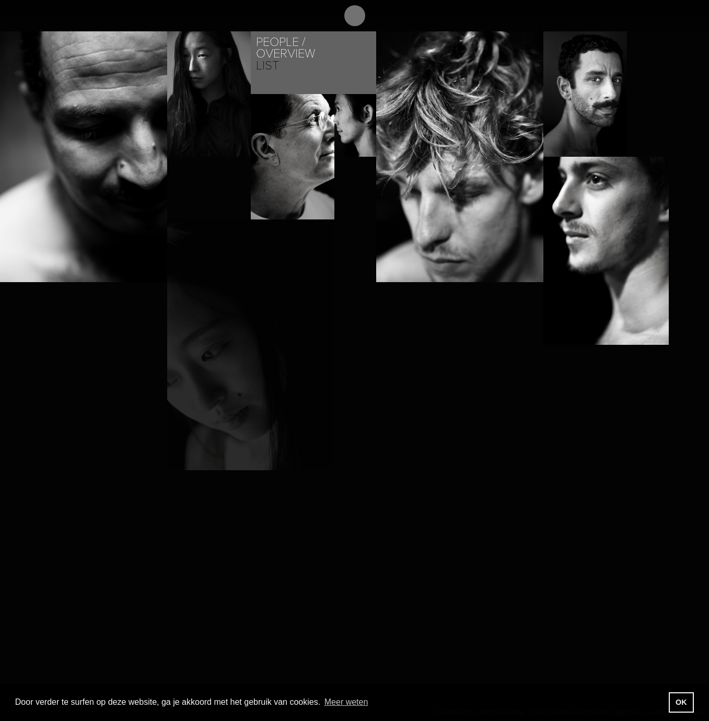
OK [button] (681, 702)
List (267, 65)
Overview (285, 53)
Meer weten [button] (346, 701)
